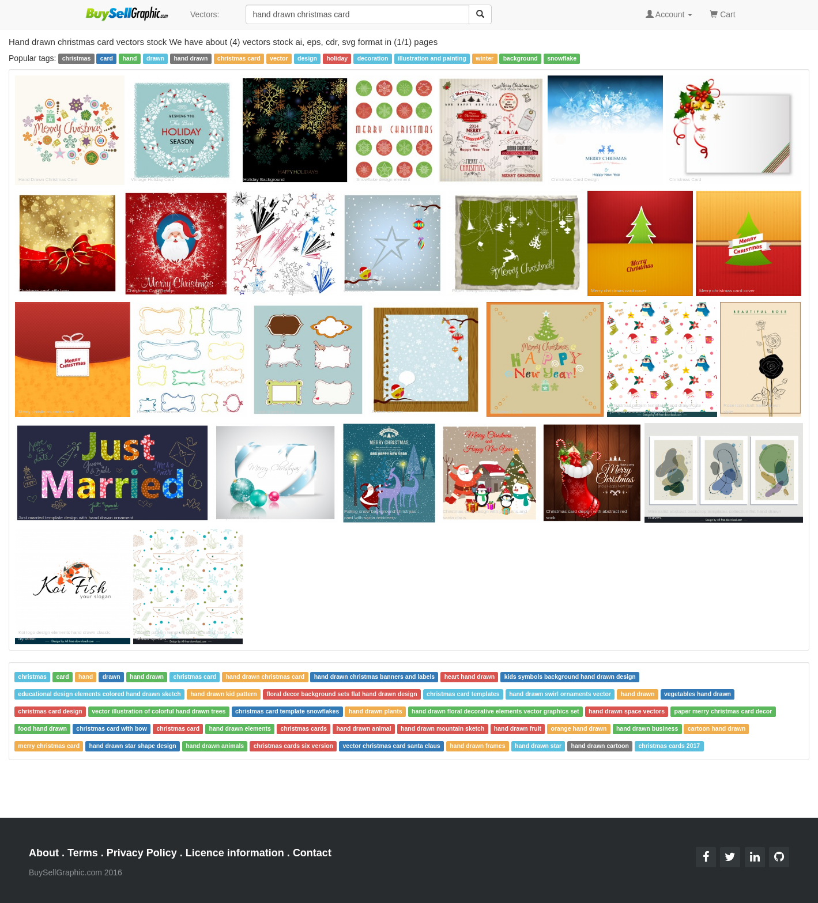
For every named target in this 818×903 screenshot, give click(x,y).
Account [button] (669, 14)
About (44, 853)
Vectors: (205, 14)
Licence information (235, 853)
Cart (722, 13)
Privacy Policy (142, 853)
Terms (82, 853)
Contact (312, 853)
